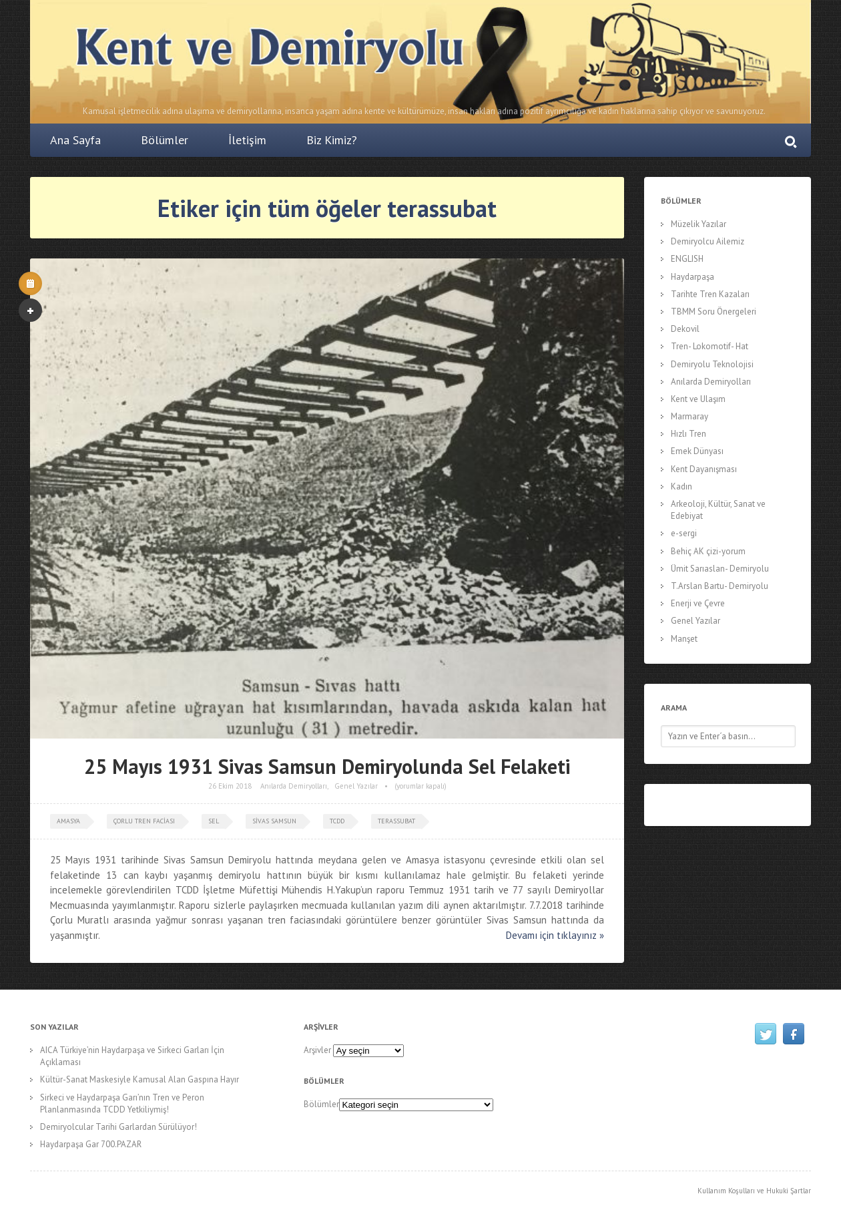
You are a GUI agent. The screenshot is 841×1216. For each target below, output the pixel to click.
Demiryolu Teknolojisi (712, 364)
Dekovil (685, 329)
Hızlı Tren (688, 433)
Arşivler (317, 1050)
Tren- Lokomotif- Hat (709, 346)
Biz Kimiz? (331, 140)
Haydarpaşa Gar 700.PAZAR (91, 1144)
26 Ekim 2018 (230, 786)
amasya (68, 821)
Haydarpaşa (692, 276)
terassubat (396, 821)
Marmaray (689, 416)
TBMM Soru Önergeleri (713, 311)
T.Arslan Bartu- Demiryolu (719, 586)
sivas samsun (274, 821)
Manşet (684, 638)
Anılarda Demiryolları (293, 786)
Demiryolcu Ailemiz (707, 241)
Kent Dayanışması (704, 469)
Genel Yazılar (356, 786)
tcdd (337, 821)
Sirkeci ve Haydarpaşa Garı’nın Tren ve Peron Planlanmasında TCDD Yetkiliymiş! (122, 1103)
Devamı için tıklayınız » (555, 935)
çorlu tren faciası (144, 821)
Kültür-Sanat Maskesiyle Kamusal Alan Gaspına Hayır (139, 1079)
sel (213, 821)
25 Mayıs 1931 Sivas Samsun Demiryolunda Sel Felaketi (327, 766)
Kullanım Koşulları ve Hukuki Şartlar (754, 1190)
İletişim (247, 140)
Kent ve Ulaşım (698, 399)
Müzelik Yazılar (698, 224)
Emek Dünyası (697, 451)
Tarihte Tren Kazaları (710, 294)
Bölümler (164, 140)
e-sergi (684, 533)
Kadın (681, 486)
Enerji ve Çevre (698, 603)
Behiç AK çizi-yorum (708, 551)
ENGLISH (687, 258)
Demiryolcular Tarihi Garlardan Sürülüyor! (118, 1127)
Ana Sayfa (75, 140)
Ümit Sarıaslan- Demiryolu (720, 568)
